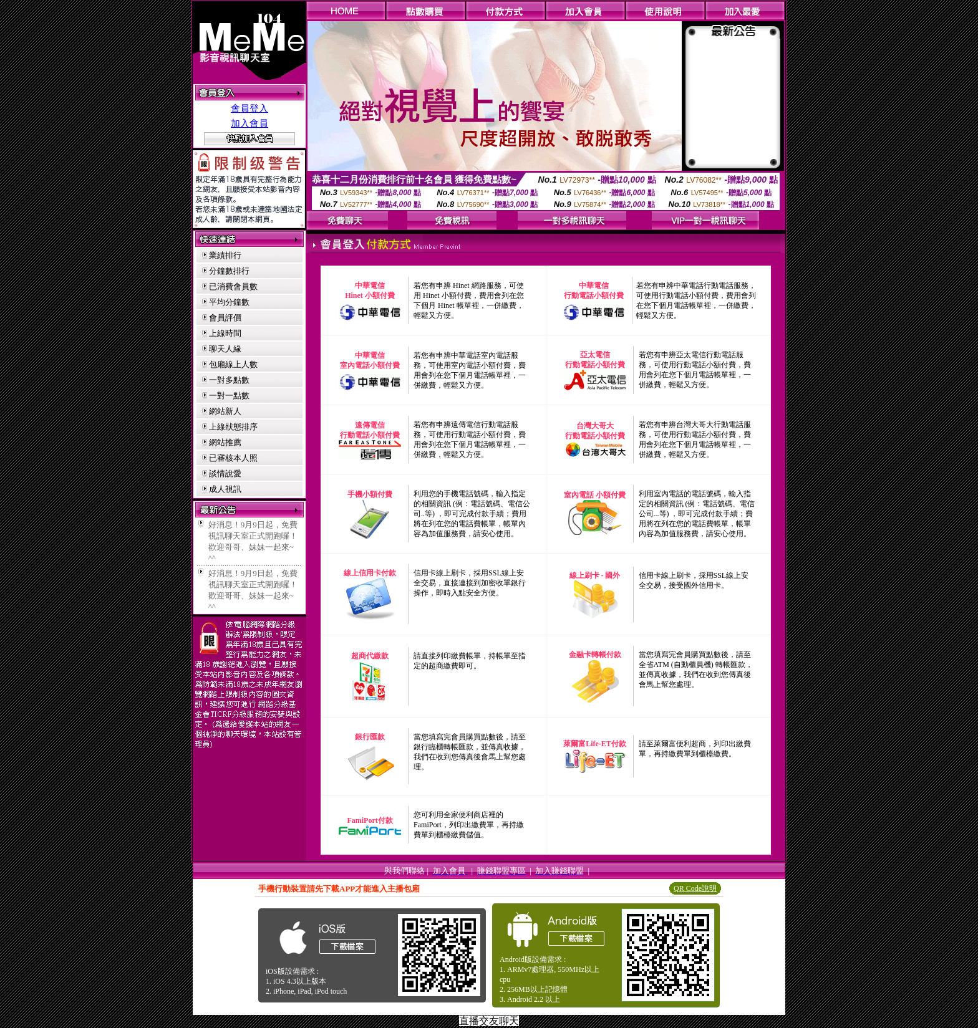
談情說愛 (225, 473)
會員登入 (249, 108)
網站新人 (225, 411)
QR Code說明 (695, 888)
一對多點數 (229, 380)
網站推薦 (225, 442)
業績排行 (225, 255)
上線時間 (225, 333)
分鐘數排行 (229, 271)
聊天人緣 (225, 348)
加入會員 (249, 123)
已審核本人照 (233, 458)
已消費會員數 (233, 286)
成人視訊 (225, 489)
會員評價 (225, 317)
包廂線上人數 (233, 364)
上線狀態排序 (233, 426)
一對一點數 (229, 395)
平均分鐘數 (229, 302)
